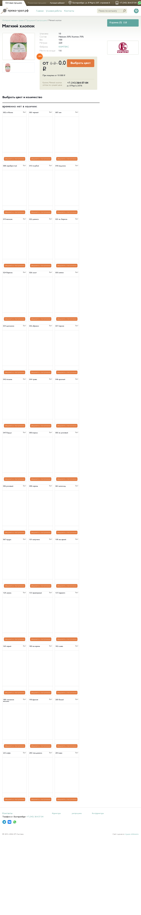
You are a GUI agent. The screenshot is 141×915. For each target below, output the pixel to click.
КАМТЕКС (64, 47)
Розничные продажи (37, 3)
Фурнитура (56, 813)
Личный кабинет (57, 3)
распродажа (42, 20)
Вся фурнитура (98, 813)
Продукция (30, 20)
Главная (40, 11)
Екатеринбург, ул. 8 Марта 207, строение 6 (91, 3)
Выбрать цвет (80, 63)
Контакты (69, 11)
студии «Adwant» (131, 834)
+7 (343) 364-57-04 (34, 817)
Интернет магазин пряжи (13, 20)
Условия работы (54, 11)
